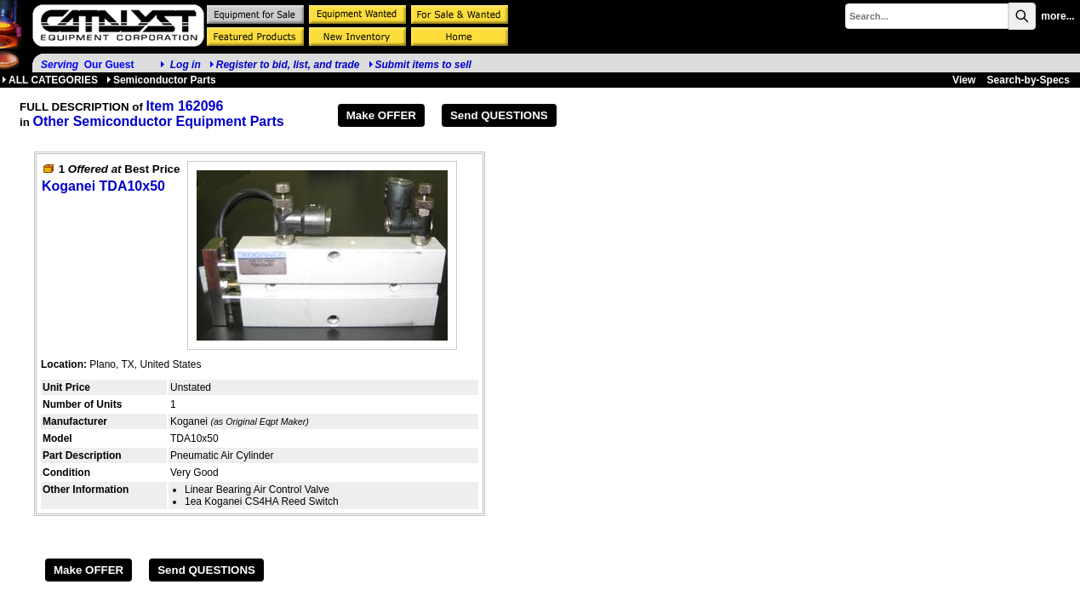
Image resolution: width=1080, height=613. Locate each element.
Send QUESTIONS (499, 115)
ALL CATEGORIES (50, 80)
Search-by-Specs (1028, 80)
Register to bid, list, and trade (288, 65)
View (963, 80)
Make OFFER (381, 115)
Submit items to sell (420, 65)
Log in (185, 65)
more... (1057, 16)
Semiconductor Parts (161, 80)
